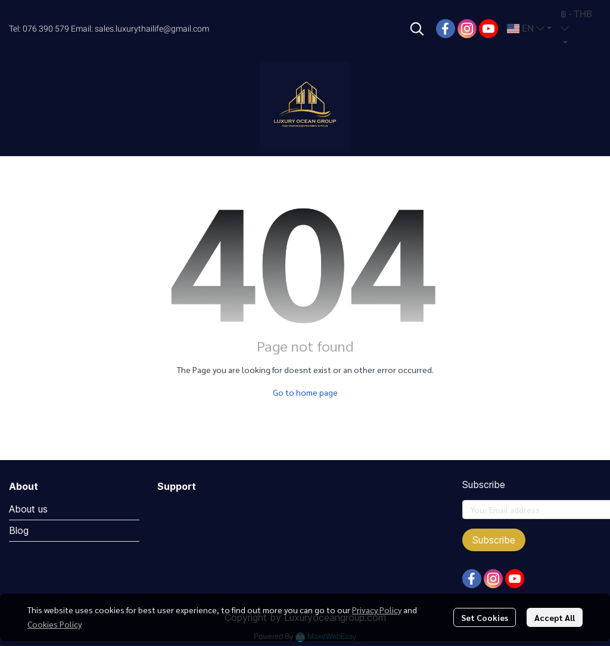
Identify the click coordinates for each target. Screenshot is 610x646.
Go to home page (305, 392)
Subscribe (493, 540)
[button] (417, 28)
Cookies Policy (54, 624)
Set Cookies (484, 617)
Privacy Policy (377, 609)
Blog (19, 530)
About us (28, 509)
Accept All (554, 617)
